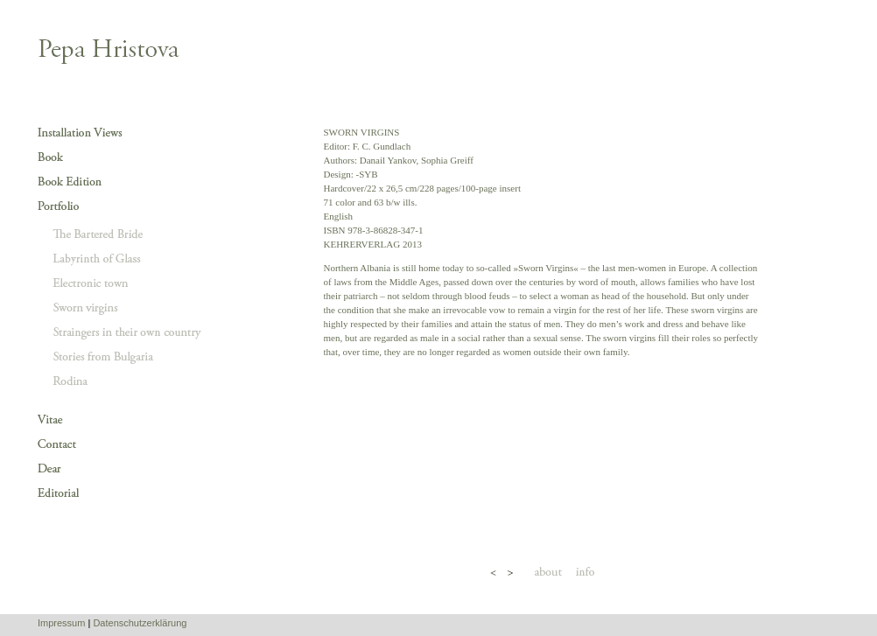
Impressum (61, 623)
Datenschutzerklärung (139, 623)
